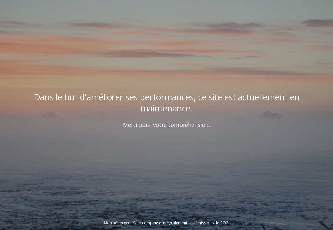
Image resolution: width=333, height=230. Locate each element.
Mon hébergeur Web (122, 223)
